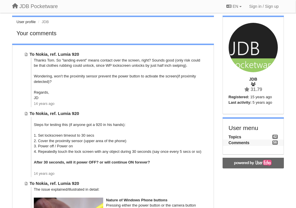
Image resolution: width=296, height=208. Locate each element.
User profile (26, 22)
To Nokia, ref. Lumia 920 (54, 54)
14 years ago (44, 104)
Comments (239, 142)
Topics (235, 137)
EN (234, 6)
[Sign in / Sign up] (264, 6)
